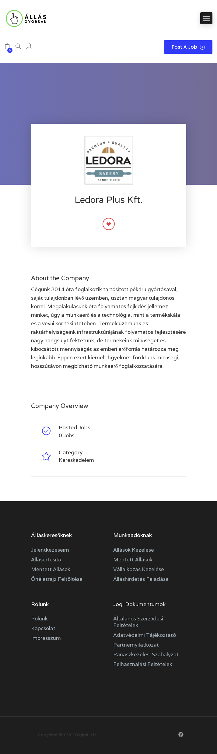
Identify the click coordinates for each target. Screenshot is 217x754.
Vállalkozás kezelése (138, 569)
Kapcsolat (43, 628)
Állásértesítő (46, 559)
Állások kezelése (133, 549)
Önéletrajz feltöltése (56, 579)
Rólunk (39, 618)
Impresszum (46, 638)
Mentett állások (50, 569)
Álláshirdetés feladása (141, 579)
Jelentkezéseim (50, 549)
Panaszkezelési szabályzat (146, 654)
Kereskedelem (76, 460)
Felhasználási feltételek (142, 664)
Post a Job (188, 47)
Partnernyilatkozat (136, 644)
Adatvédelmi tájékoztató (144, 635)
